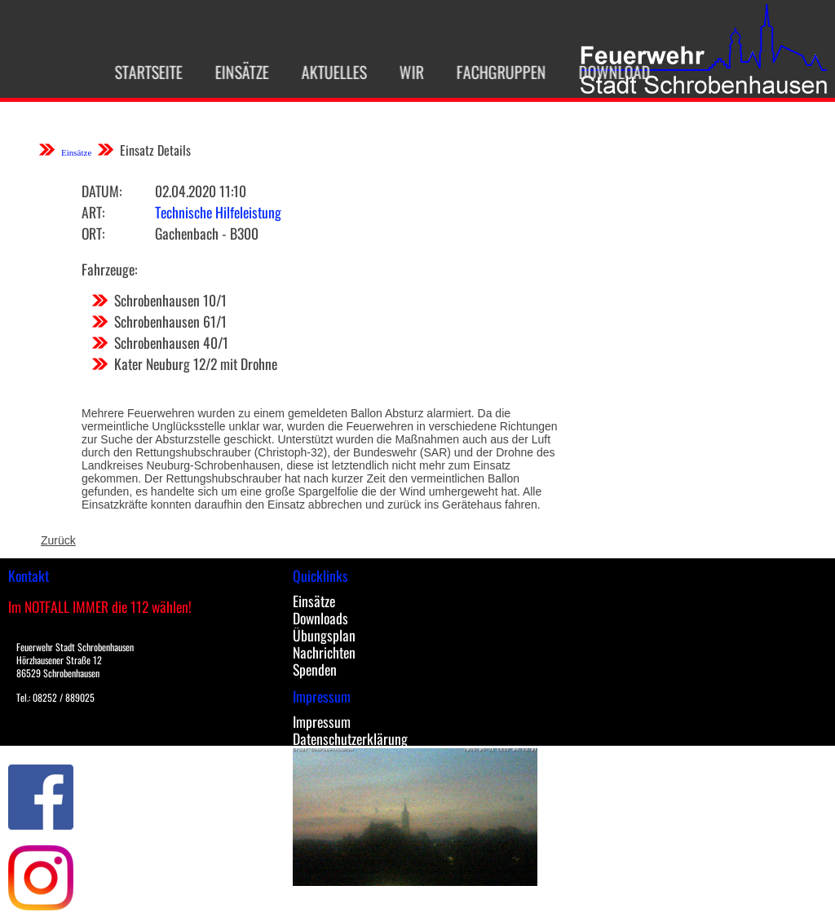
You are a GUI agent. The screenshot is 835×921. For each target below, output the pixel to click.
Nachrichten (324, 652)
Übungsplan (324, 635)
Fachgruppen (492, 71)
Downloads (320, 617)
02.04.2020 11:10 (200, 190)
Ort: (93, 233)
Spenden (315, 669)
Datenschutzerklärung (350, 738)
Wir (402, 71)
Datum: (101, 190)
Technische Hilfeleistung (218, 212)
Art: (93, 212)
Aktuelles (324, 71)
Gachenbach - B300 (206, 233)
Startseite (139, 71)
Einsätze (232, 71)
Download (605, 71)
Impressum (322, 721)
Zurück (58, 540)
